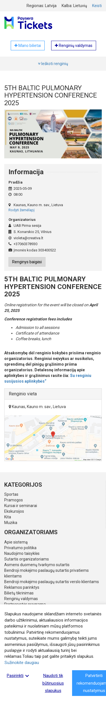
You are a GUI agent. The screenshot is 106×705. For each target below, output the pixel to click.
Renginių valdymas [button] (73, 45)
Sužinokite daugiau (22, 662)
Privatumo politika (20, 548)
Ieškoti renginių (53, 63)
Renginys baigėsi (27, 262)
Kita (7, 517)
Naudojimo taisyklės (22, 553)
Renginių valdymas (21, 598)
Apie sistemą (16, 542)
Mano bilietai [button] (27, 45)
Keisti (97, 5)
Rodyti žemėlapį (21, 210)
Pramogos (13, 500)
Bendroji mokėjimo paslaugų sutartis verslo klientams (51, 581)
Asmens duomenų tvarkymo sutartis (37, 564)
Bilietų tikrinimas (19, 593)
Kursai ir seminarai (20, 505)
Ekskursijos (14, 511)
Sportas (11, 494)
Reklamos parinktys (21, 587)
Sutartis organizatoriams (26, 559)
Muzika (10, 522)
